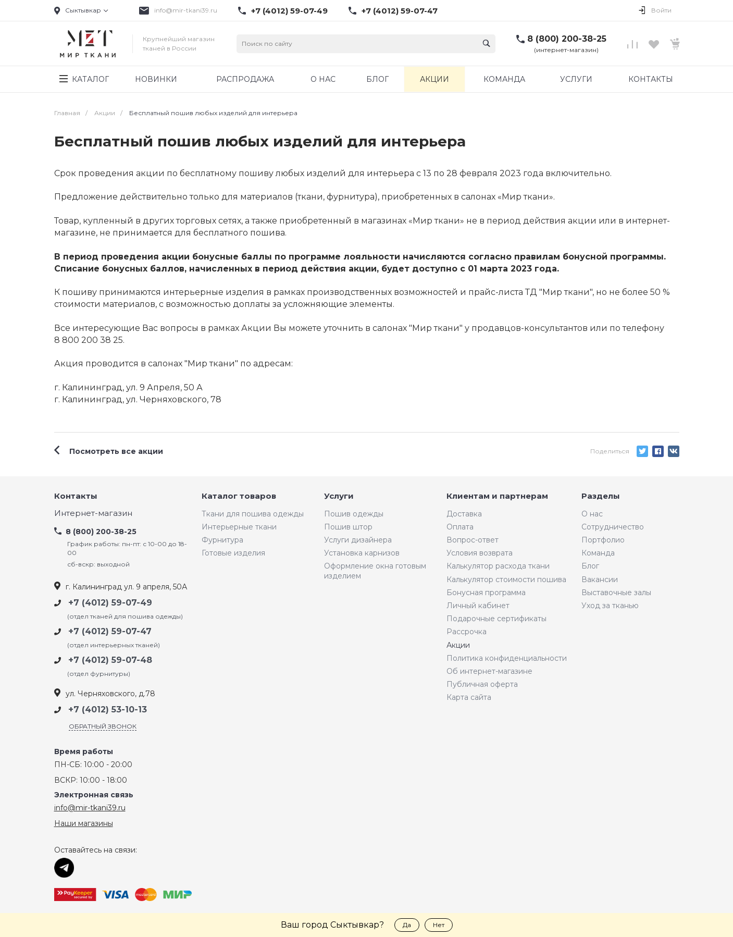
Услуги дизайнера (358, 540)
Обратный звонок (102, 726)
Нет (438, 925)
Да (407, 925)
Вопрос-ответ (472, 540)
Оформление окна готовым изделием (375, 570)
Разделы (600, 496)
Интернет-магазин (93, 513)
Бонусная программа (486, 592)
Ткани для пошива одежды (253, 514)
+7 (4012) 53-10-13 (107, 709)
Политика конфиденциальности (506, 658)
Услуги (339, 496)
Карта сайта (468, 697)
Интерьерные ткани (239, 527)
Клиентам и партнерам (497, 496)
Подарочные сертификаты (496, 618)
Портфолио (603, 540)
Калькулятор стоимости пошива (506, 579)
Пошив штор (348, 527)
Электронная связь (93, 795)
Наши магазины (83, 823)
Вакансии (599, 579)
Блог (590, 566)
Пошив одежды (353, 514)
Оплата (460, 527)
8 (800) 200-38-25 (566, 39)
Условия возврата (479, 553)
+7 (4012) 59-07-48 (110, 660)
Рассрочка (466, 631)
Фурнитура (222, 540)
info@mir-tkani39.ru (185, 10)
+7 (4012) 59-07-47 (400, 11)
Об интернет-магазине (489, 671)
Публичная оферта (482, 684)
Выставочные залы (616, 592)
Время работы (83, 751)
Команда (598, 553)
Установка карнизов (362, 553)
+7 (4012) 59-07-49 (289, 11)
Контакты (75, 496)
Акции (458, 645)
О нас (592, 514)
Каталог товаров (239, 496)
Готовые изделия (233, 553)
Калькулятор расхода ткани (498, 566)
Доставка (464, 514)
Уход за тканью (610, 605)
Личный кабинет (478, 605)
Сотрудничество (612, 527)
